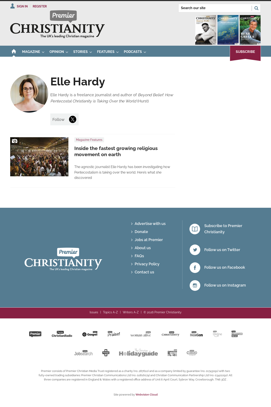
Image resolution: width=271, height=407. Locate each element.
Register (40, 6)
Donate (141, 231)
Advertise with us (150, 223)
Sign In (22, 6)
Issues (94, 312)
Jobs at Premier (149, 239)
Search (256, 8)
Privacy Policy (147, 264)
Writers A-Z (131, 312)
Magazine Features (89, 139)
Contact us (144, 272)
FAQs (139, 256)
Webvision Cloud (147, 394)
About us (143, 248)
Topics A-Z (110, 312)
